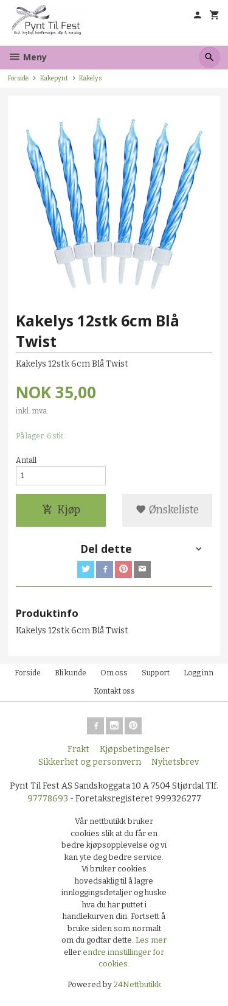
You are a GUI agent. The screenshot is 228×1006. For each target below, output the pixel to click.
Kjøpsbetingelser (135, 749)
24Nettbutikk (137, 984)
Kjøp (61, 510)
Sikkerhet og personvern (89, 762)
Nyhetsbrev (175, 762)
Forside (18, 78)
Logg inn (198, 673)
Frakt (78, 749)
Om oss (114, 673)
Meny (27, 57)
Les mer (151, 939)
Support (156, 673)
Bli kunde (70, 673)
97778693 (47, 798)
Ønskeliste (167, 510)
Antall (26, 460)
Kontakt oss (114, 691)
